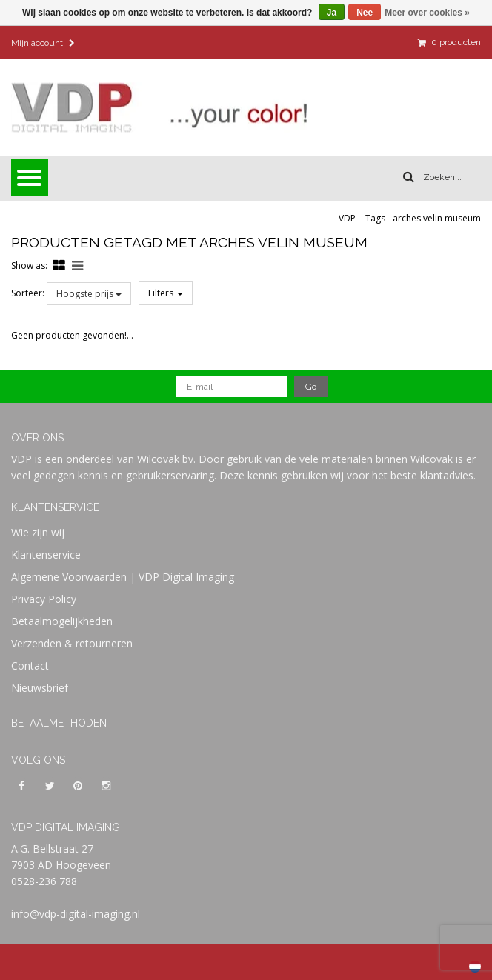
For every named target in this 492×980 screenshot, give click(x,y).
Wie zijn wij (37, 532)
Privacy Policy (43, 599)
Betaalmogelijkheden (62, 621)
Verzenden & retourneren (72, 643)
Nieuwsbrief (39, 688)
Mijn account (43, 43)
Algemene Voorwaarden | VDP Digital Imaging (122, 577)
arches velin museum (437, 218)
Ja (331, 12)
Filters (165, 293)
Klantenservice (46, 554)
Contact (30, 666)
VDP (347, 218)
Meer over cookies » (427, 12)
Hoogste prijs (89, 293)
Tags (375, 218)
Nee (364, 12)
